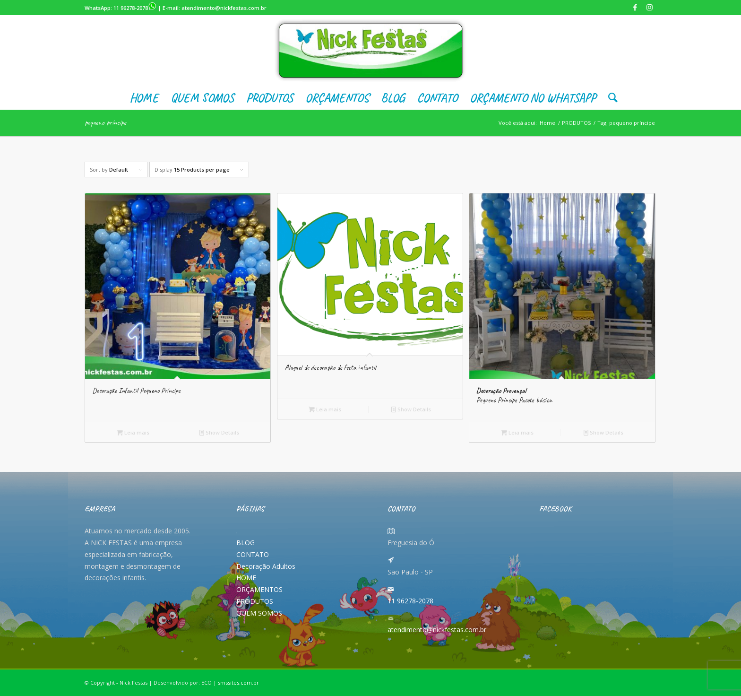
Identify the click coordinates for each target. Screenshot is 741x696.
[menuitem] (143, 98)
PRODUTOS (254, 601)
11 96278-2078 (134, 7)
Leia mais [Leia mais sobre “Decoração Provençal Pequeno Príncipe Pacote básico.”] (517, 432)
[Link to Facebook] (635, 7)
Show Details (219, 432)
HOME (246, 577)
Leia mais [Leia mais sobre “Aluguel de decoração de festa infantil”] (325, 409)
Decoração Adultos (265, 566)
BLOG (245, 542)
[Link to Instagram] (649, 7)
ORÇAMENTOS (259, 589)
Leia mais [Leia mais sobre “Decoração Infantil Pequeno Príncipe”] (133, 432)
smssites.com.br (238, 682)
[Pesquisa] (610, 98)
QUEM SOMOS (259, 613)
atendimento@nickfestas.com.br (224, 7)
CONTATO (252, 554)
